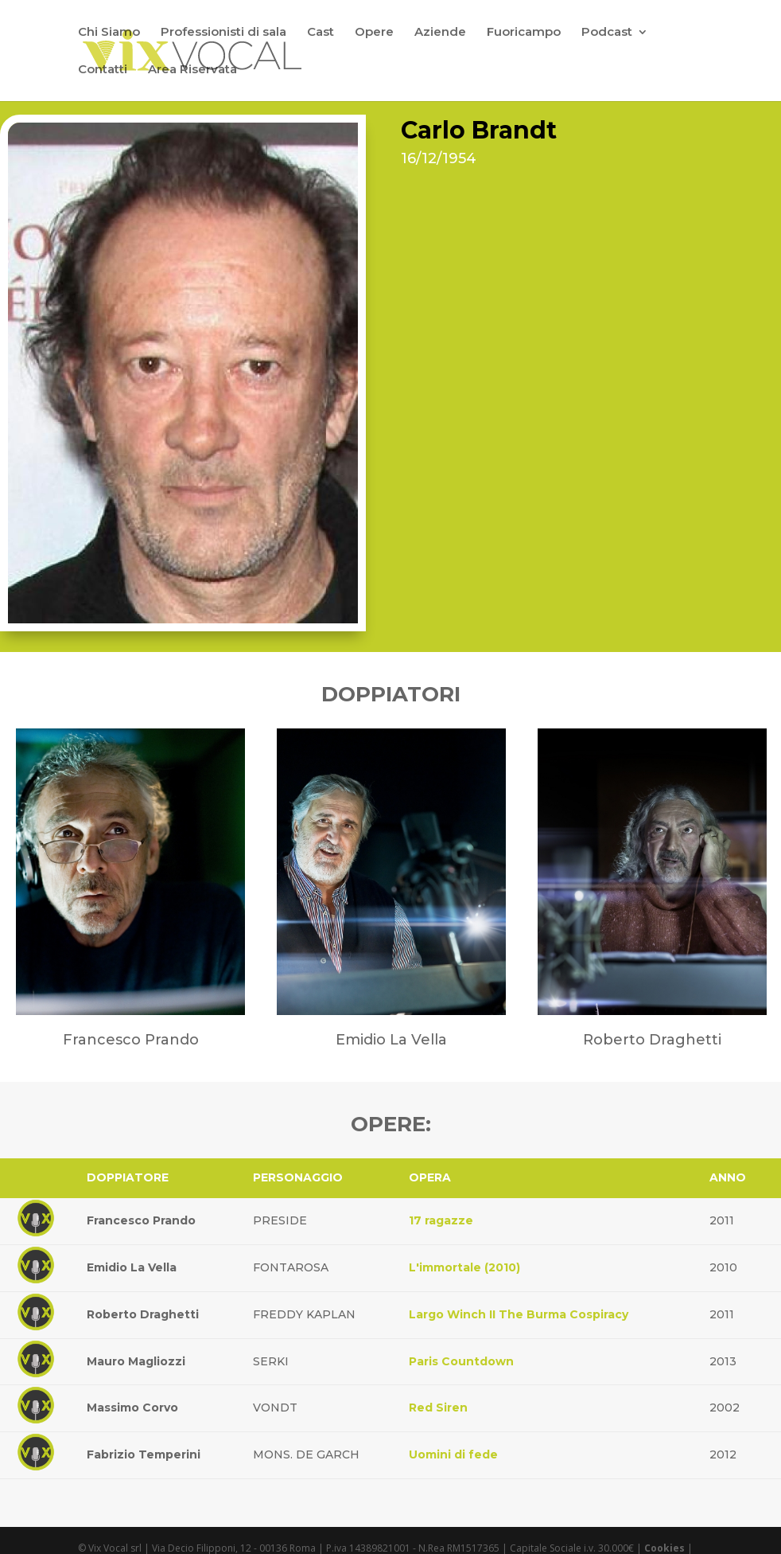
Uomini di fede (453, 1454)
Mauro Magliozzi (136, 1361)
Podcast (606, 32)
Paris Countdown (461, 1361)
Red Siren (438, 1407)
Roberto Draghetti (143, 1314)
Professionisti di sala (223, 32)
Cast (320, 32)
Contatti (102, 70)
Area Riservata (192, 70)
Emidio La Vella (132, 1267)
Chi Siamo (109, 32)
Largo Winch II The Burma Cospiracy (518, 1314)
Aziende (440, 32)
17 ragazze (441, 1220)
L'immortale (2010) (464, 1267)
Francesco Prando (141, 1220)
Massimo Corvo (132, 1407)
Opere (374, 32)
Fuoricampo (524, 32)
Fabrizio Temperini (143, 1454)
